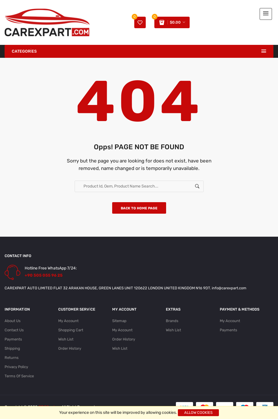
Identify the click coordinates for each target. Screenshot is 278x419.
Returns (12, 357)
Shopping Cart (70, 330)
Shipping (12, 348)
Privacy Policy (16, 367)
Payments (13, 339)
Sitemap (119, 321)
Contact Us (14, 330)
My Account (68, 321)
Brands (172, 321)
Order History (69, 348)
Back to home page (139, 208)
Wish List (65, 339)
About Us (13, 321)
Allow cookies (198, 412)
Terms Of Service (19, 376)
